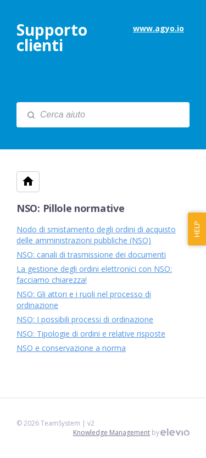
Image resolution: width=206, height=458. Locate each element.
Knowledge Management (111, 432)
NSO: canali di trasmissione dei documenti (91, 254)
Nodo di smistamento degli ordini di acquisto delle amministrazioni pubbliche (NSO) (96, 234)
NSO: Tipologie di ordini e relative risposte (90, 333)
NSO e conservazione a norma (71, 348)
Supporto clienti (51, 37)
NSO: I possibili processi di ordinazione (84, 319)
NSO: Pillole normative (70, 208)
